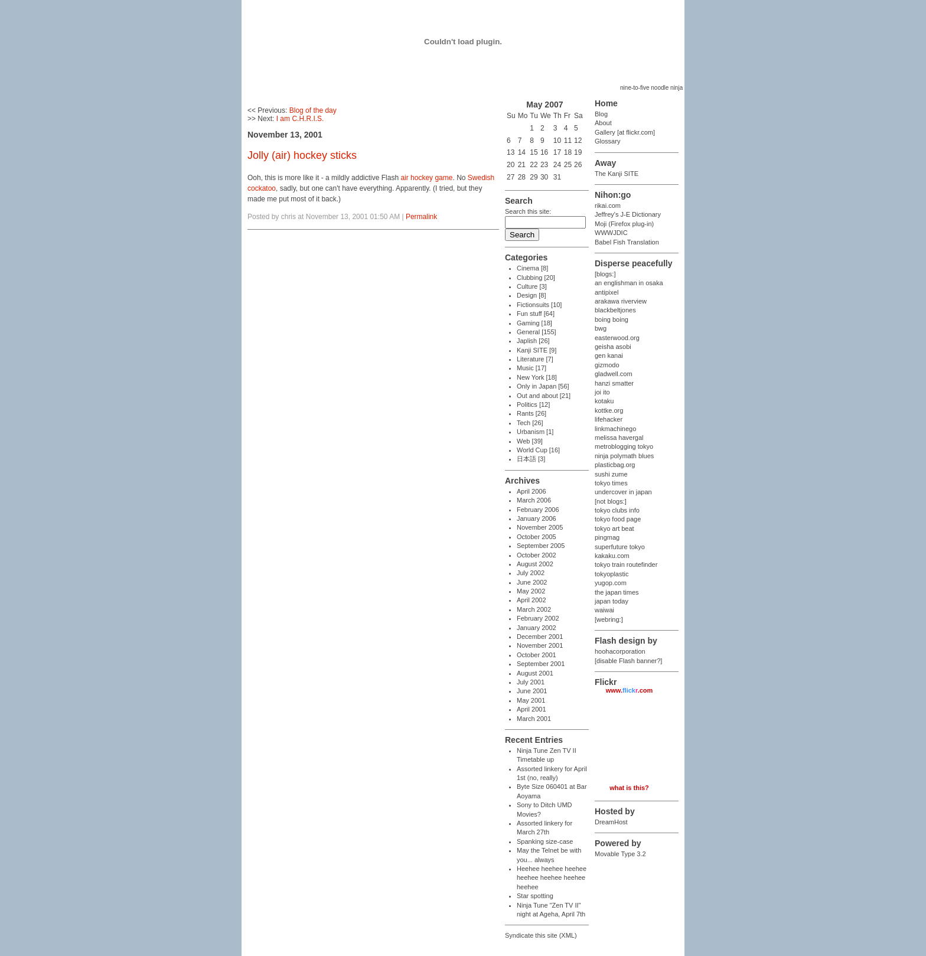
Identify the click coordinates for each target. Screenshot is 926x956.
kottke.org (609, 410)
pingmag (607, 537)
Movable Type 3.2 (620, 853)
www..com (629, 690)
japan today (611, 601)
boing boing (611, 319)
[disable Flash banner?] (628, 660)
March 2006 (534, 500)
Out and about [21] (543, 395)
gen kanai (609, 355)
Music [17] (531, 367)
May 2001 (531, 700)
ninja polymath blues (624, 455)
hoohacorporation (620, 651)
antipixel (606, 292)
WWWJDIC (611, 232)
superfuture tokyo (620, 546)
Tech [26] (530, 422)
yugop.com (611, 582)
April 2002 (531, 599)
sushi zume (611, 474)
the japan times (617, 592)
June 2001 (532, 690)
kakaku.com (612, 555)
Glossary (607, 141)
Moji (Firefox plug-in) (624, 223)
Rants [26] (531, 413)
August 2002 (535, 563)
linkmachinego (615, 428)
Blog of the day (313, 110)
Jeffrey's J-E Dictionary (628, 214)
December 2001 (540, 636)
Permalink (421, 217)
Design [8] (531, 295)
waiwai (604, 610)
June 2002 (532, 582)
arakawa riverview (621, 301)
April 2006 (531, 491)
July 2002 (530, 572)
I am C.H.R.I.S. (300, 119)
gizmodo (607, 364)
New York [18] (537, 377)
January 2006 (536, 518)
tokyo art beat (614, 528)
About (603, 122)
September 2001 (541, 663)
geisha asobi (613, 346)
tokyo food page (618, 519)
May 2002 (531, 591)
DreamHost (611, 822)
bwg (601, 328)
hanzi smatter (614, 383)
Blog (601, 114)
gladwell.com (613, 373)
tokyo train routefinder (626, 564)
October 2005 (536, 536)
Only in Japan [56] (543, 386)
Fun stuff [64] (536, 313)
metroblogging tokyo (624, 446)
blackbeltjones (615, 310)
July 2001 (530, 682)
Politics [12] (533, 404)
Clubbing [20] (536, 277)
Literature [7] (535, 359)
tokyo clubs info (617, 510)
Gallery (605, 132)
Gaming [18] (534, 323)
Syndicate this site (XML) (541, 935)
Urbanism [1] (535, 431)
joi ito (602, 392)
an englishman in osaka (629, 282)
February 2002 (538, 618)
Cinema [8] (532, 268)
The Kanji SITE (616, 173)
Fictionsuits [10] (539, 304)
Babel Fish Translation (627, 242)
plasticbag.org (615, 464)
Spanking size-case (545, 841)
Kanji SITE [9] (536, 350)
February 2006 (538, 509)
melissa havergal (619, 437)
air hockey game (426, 178)
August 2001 (535, 673)
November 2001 (540, 645)
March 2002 (534, 609)
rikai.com (608, 205)
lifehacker (608, 419)
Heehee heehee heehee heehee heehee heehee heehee (551, 877)
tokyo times (611, 483)
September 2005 (541, 545)
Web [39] (530, 441)
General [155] (536, 331)
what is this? (629, 787)
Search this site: (528, 211)
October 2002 (536, 555)
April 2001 (531, 709)
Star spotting (535, 895)
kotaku (604, 400)
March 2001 (534, 718)
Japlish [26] (533, 340)
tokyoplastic (611, 573)
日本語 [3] (531, 458)
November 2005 (540, 527)
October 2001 (536, 654)
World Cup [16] (538, 449)
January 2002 (536, 627)
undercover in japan (623, 491)
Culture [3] (532, 286)
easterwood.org (617, 337)
